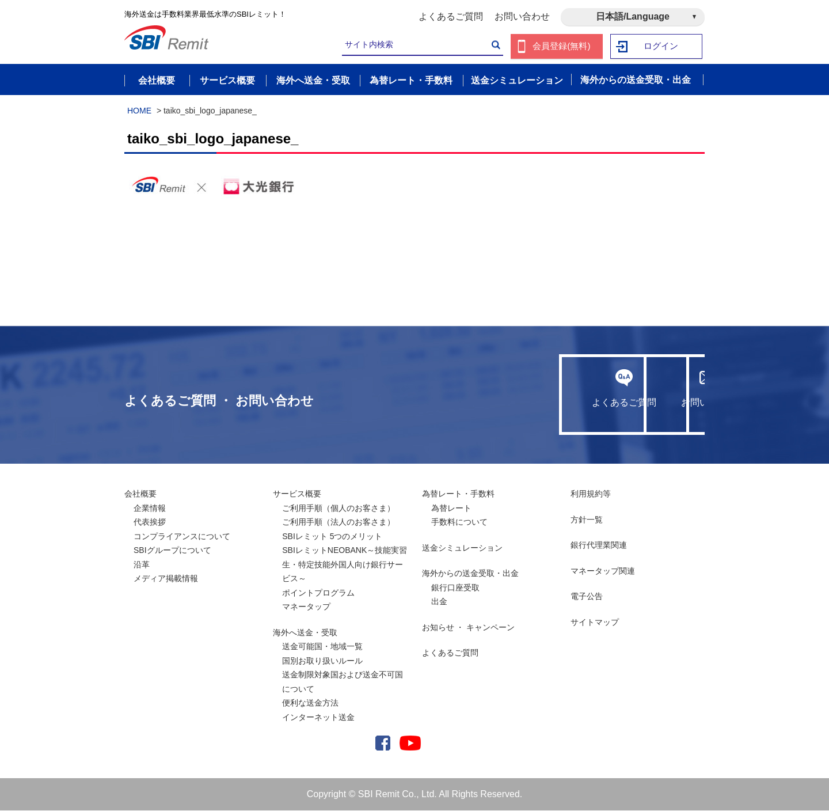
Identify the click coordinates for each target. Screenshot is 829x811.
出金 (439, 602)
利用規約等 (591, 494)
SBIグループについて (172, 550)
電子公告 (587, 596)
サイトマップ (595, 622)
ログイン (661, 46)
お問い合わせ (522, 16)
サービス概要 (297, 494)
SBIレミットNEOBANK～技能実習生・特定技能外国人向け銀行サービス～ (344, 564)
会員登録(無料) (561, 46)
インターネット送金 (318, 717)
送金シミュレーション (462, 548)
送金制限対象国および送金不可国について (342, 682)
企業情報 (150, 508)
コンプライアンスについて (182, 536)
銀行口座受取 (455, 588)
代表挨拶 (150, 522)
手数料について (459, 522)
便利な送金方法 (310, 703)
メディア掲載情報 (166, 578)
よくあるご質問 (451, 16)
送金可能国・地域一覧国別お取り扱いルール (322, 654)
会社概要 (140, 494)
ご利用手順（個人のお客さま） (338, 508)
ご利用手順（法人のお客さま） (338, 522)
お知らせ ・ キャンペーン (468, 627)
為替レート (451, 508)
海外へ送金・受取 (305, 633)
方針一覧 (587, 520)
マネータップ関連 (603, 571)
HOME (139, 111)
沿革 (142, 565)
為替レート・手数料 (458, 494)
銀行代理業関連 (599, 545)
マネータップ (306, 607)
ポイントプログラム (318, 593)
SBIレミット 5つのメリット (332, 536)
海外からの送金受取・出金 (470, 573)
